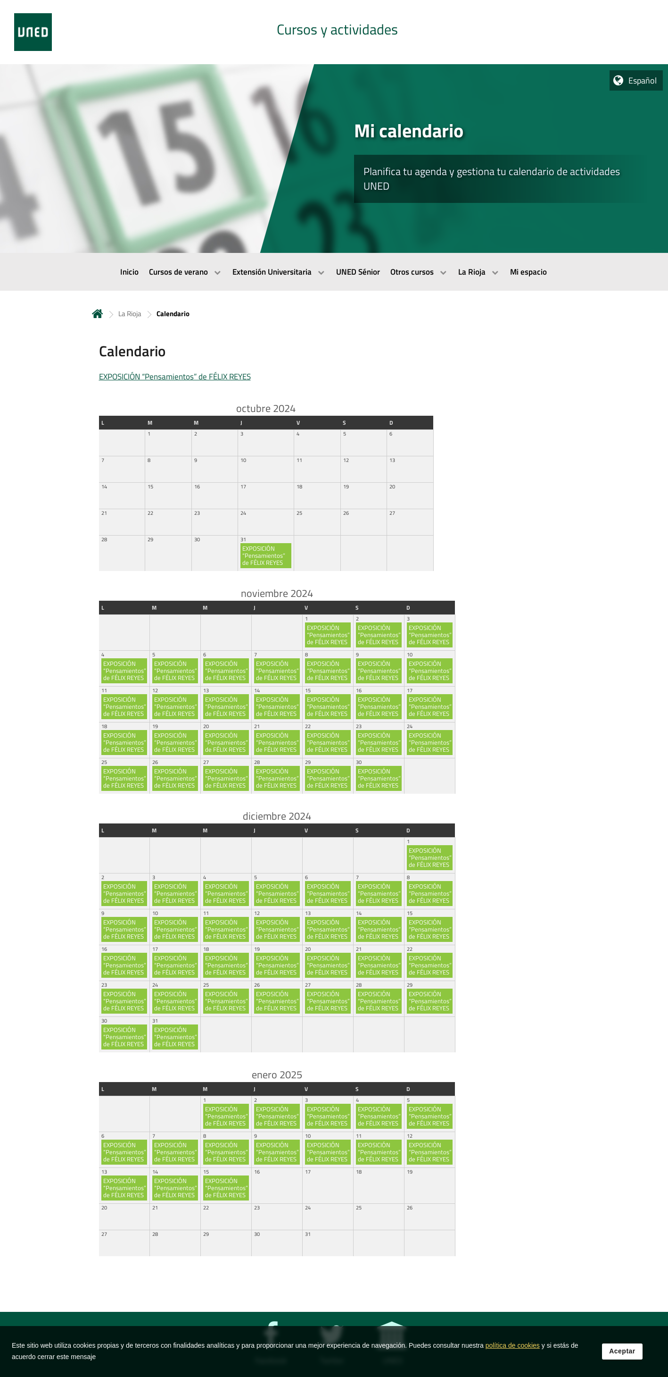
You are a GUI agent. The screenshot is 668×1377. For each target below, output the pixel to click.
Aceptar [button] (622, 1360)
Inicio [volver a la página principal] (97, 313)
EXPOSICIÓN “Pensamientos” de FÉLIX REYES (175, 376)
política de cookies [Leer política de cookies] (513, 1355)
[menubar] (334, 271)
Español (642, 80)
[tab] (334, 32)
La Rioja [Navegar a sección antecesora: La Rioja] (129, 313)
